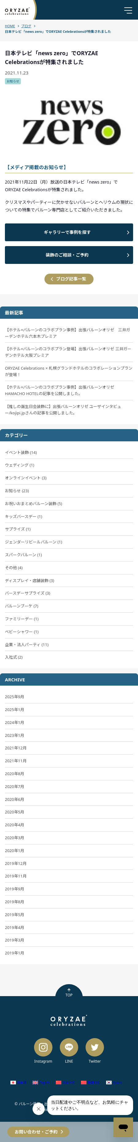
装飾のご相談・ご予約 (67, 255)
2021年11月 (16, 760)
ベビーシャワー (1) (22, 631)
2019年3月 (14, 940)
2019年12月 (16, 863)
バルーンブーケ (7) (21, 606)
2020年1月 (14, 850)
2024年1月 (14, 722)
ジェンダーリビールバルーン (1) (33, 542)
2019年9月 (14, 889)
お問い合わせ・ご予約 (36, 1132)
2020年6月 (14, 799)
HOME (10, 26)
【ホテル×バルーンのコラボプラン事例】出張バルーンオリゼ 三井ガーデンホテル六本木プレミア (67, 333)
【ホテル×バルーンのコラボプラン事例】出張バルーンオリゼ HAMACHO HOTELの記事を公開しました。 (59, 390)
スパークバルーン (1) (23, 555)
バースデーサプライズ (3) (27, 593)
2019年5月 (14, 914)
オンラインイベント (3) (26, 478)
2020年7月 (14, 786)
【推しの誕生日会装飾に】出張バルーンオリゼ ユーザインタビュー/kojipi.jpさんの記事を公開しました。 (63, 410)
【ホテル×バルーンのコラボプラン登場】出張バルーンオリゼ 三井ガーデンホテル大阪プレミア (68, 352)
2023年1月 (14, 735)
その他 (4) (14, 567)
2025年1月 (14, 709)
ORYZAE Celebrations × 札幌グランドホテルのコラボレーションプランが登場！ (68, 371)
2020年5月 (14, 812)
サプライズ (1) (18, 529)
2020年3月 (14, 837)
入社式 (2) (14, 657)
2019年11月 (16, 876)
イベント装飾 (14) (21, 452)
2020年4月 (14, 825)
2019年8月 (14, 901)
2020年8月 (14, 773)
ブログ (26, 26)
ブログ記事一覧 (71, 279)
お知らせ (13, 81)
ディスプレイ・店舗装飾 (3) (29, 580)
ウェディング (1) (19, 465)
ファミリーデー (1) (22, 619)
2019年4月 (14, 927)
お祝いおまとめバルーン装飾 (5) (33, 503)
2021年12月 (16, 748)
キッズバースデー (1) (23, 516)
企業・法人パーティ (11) (26, 644)
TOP (68, 993)
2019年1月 (14, 953)
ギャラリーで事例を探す (67, 232)
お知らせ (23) (17, 490)
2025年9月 (14, 696)
